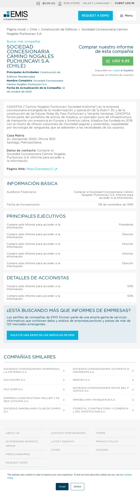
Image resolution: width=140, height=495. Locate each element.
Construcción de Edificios (59, 29)
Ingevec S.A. (81, 380)
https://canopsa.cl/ (41, 169)
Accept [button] (62, 486)
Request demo (17, 462)
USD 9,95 (118, 61)
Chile (33, 29)
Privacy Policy (107, 441)
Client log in (124, 3)
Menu (126, 15)
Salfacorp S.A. (15, 380)
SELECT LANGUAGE (97, 3)
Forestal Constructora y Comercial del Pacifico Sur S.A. (101, 410)
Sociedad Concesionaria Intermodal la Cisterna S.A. (32, 370)
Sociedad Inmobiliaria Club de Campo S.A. (32, 410)
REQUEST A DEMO (95, 15)
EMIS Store (69, 4)
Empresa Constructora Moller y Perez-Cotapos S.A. (31, 400)
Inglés (116, 70)
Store (55, 450)
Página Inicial (16, 29)
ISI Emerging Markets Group (22, 443)
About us (13, 433)
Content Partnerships (68, 433)
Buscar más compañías (23, 41)
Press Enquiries (18, 454)
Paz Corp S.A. (13, 389)
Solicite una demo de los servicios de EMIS (42, 335)
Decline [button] (77, 486)
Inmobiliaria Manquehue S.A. (94, 400)
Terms (100, 433)
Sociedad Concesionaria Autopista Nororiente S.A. (101, 370)
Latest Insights (62, 441)
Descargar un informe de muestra (112, 75)
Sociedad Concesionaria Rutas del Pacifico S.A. (101, 389)
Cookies (102, 450)
